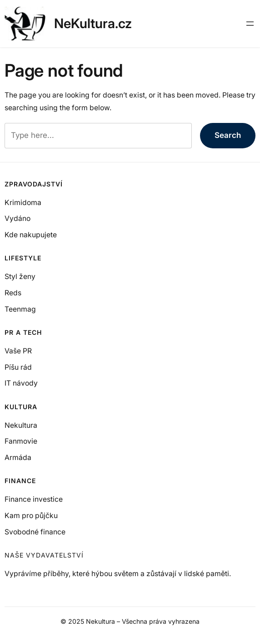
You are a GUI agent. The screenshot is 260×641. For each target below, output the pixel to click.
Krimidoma (23, 202)
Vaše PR (18, 351)
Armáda (18, 457)
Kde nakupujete (31, 234)
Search (228, 135)
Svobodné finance (35, 532)
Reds (13, 293)
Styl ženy (20, 276)
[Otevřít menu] (250, 23)
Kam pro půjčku (31, 515)
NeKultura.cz (93, 23)
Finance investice (34, 499)
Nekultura (21, 425)
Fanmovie (21, 441)
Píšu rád (18, 367)
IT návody (21, 383)
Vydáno (17, 218)
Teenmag (20, 309)
